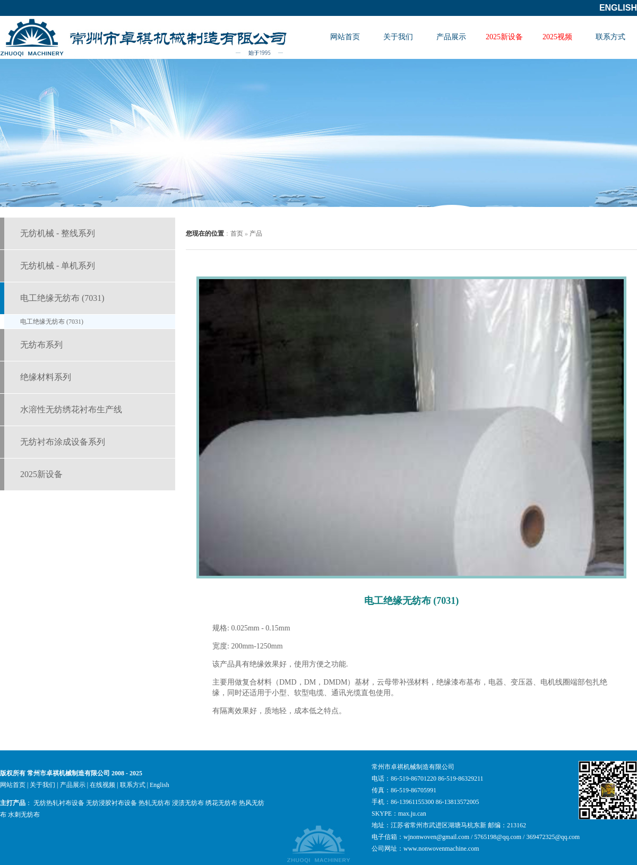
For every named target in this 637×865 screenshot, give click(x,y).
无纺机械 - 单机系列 (57, 265)
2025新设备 (504, 37)
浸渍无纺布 (188, 803)
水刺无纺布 (24, 814)
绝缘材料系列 (45, 377)
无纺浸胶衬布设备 (111, 803)
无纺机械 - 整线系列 (57, 233)
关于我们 (398, 37)
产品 (255, 233)
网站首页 (345, 37)
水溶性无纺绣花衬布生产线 (71, 409)
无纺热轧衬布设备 (58, 803)
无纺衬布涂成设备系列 (62, 441)
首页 (236, 233)
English (618, 7)
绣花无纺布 (221, 803)
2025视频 (557, 37)
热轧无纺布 (154, 803)
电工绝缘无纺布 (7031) (62, 297)
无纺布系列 (41, 344)
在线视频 (102, 785)
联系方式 (610, 37)
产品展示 (451, 37)
